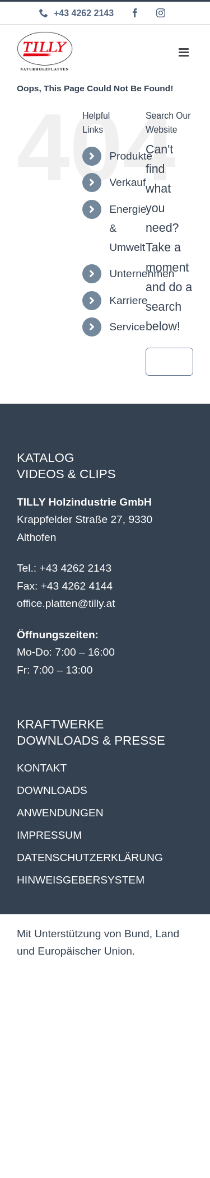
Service (127, 327)
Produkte (130, 156)
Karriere (128, 300)
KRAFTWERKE (60, 724)
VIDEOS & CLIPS (66, 474)
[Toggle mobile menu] (183, 51)
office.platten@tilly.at (66, 603)
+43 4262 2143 (76, 568)
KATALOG (45, 458)
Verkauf (127, 182)
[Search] (160, 362)
